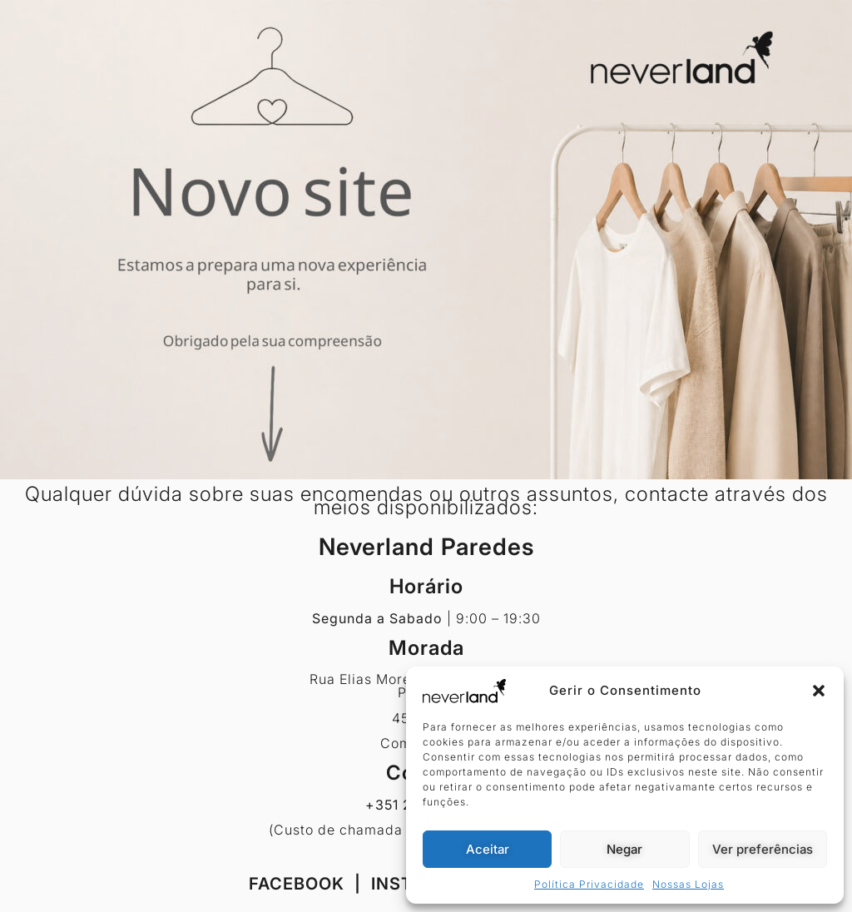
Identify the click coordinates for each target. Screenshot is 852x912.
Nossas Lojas (688, 884)
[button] (818, 690)
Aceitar (487, 849)
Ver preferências (762, 849)
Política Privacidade (589, 884)
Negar (624, 849)
